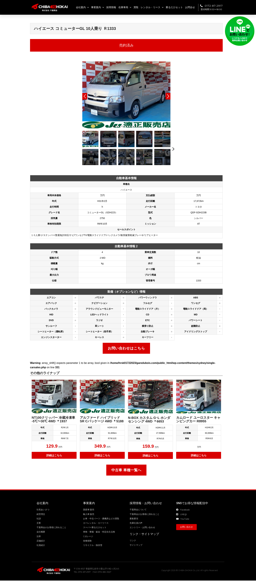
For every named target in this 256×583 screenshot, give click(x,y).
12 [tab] (139, 126)
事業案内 (97, 7)
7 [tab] (127, 126)
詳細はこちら (54, 455)
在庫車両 (124, 7)
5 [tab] (123, 126)
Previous (84, 96)
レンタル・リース (152, 7)
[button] (186, 528)
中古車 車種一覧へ (126, 470)
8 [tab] (130, 126)
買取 (136, 7)
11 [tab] (136, 126)
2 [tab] (116, 126)
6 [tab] (125, 126)
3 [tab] (118, 126)
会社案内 (82, 7)
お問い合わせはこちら (126, 348)
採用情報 (111, 7)
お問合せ (190, 7)
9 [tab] (132, 126)
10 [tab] (134, 126)
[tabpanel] (126, 94)
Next (168, 96)
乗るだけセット (174, 7)
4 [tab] (120, 126)
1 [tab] (114, 126)
